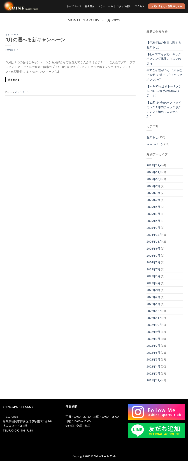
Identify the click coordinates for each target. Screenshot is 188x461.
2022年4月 (153, 366)
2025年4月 (153, 220)
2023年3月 (153, 290)
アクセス (140, 6)
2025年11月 (154, 172)
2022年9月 (153, 331)
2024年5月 (153, 262)
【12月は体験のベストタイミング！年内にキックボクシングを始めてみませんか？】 (164, 109)
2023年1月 (153, 304)
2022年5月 (153, 359)
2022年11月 (154, 317)
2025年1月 (153, 227)
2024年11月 (154, 241)
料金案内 (89, 6)
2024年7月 (153, 255)
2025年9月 (153, 186)
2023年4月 (153, 283)
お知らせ (152, 137)
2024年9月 (153, 248)
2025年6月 (153, 206)
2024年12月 (154, 234)
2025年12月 (154, 165)
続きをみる (15, 79)
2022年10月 (154, 324)
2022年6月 (153, 352)
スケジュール (105, 6)
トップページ (74, 6)
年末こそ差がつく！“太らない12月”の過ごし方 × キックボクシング (164, 74)
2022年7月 (153, 345)
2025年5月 (153, 213)
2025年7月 (153, 200)
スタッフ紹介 (124, 6)
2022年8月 (153, 338)
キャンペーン (11, 34)
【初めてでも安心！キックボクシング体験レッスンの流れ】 (164, 58)
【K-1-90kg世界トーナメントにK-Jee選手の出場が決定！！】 (164, 91)
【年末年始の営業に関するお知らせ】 (164, 45)
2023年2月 (153, 297)
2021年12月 (154, 380)
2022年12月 (154, 310)
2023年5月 (153, 276)
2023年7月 (153, 269)
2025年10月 (154, 179)
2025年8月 (153, 193)
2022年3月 (153, 373)
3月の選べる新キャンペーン (35, 39)
